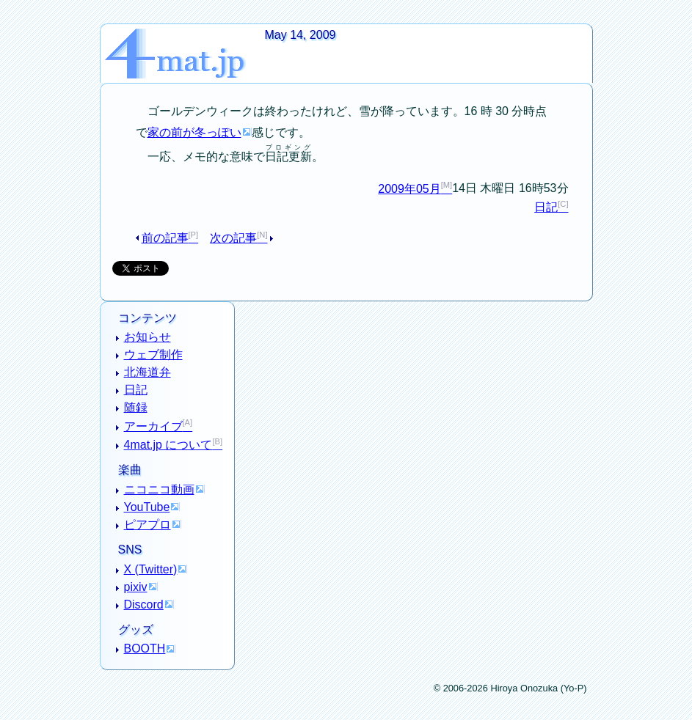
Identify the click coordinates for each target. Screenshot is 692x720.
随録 (135, 407)
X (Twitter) (151, 569)
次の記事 (233, 238)
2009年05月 (409, 189)
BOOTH (145, 648)
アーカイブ (153, 426)
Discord (144, 604)
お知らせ (147, 337)
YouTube (147, 507)
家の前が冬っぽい (194, 132)
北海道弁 (147, 372)
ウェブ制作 (153, 354)
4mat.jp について (168, 444)
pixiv (135, 587)
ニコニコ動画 (159, 489)
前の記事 (165, 238)
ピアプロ (147, 524)
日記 (546, 207)
